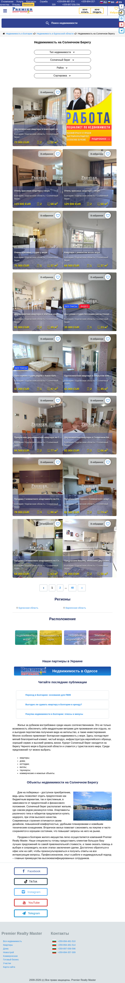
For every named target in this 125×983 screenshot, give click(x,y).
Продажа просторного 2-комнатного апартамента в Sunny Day (88, 499)
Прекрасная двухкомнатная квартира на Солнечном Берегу (38, 437)
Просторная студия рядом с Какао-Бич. (35, 376)
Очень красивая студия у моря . (31, 252)
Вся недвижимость (12, 941)
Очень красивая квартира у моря (82, 191)
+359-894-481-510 (67, 941)
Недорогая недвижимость (75, 637)
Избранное (116, 10)
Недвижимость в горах (50, 637)
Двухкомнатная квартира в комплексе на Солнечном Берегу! (38, 129)
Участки (7, 963)
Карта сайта (9, 967)
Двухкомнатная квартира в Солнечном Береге (88, 437)
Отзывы (16, 4)
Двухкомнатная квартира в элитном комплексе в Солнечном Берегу (38, 314)
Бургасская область (27, 608)
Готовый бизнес (11, 959)
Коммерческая (10, 956)
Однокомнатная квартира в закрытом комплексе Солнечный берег (88, 376)
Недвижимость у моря (26, 637)
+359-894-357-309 (67, 952)
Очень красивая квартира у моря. (32, 191)
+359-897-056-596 (71, 4)
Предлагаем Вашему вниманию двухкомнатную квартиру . (88, 560)
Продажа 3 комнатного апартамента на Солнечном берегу (38, 499)
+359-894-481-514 (67, 945)
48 (72, 587)
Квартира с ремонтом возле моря (82, 252)
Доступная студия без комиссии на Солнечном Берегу (88, 314)
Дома (5, 948)
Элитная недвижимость (99, 637)
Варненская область (74, 608)
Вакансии (28, 4)
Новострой (8, 952)
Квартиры (8, 945)
